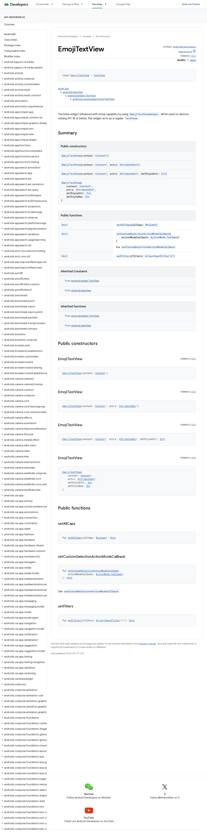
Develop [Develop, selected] (97, 4)
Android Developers (68, 36)
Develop (87, 36)
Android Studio (191, 4)
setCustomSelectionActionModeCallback (143, 233)
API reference (14, 17)
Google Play (123, 4)
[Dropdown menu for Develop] (107, 4)
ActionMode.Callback (164, 237)
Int (163, 173)
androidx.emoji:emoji (184, 46)
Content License (147, 643)
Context (100, 155)
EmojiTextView (80, 75)
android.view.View (73, 92)
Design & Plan (71, 4)
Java (193, 60)
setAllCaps (124, 224)
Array (148, 256)
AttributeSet (128, 164)
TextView (99, 75)
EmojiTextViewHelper (144, 114)
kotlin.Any (63, 88)
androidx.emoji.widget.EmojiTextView (93, 99)
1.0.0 (193, 55)
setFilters (124, 256)
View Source (185, 51)
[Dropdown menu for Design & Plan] (83, 4)
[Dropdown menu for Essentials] (53, 4)
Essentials (42, 4)
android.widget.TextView (82, 95)
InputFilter (161, 256)
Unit (65, 224)
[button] (22, 62)
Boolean (150, 224)
